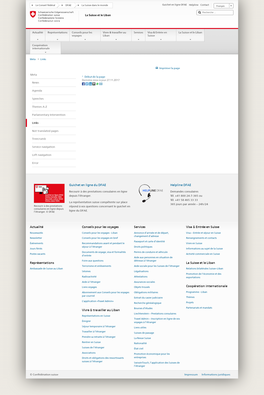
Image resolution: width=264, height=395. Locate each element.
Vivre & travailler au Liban (116, 36)
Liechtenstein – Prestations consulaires (155, 313)
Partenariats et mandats (199, 307)
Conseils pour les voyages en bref (100, 238)
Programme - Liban (196, 292)
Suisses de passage (144, 332)
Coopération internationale (45, 49)
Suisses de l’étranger (93, 347)
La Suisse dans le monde (95, 5)
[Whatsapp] (97, 83)
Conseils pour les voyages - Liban (100, 232)
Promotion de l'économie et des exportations (203, 275)
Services (138, 36)
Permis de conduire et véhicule (151, 252)
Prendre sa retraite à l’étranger (98, 336)
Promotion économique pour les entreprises (152, 356)
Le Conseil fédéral (45, 5)
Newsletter (36, 238)
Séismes (86, 271)
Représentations (57, 36)
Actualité (37, 36)
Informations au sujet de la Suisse (204, 248)
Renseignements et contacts (201, 238)
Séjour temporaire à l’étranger (98, 326)
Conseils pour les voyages (85, 36)
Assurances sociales (144, 282)
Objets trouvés (142, 287)
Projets (190, 302)
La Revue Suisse (142, 338)
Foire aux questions (92, 260)
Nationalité (140, 343)
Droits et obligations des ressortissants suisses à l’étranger (103, 360)
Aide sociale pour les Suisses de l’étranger (156, 266)
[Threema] (94, 83)
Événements (36, 243)
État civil (138, 348)
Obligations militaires (146, 292)
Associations (89, 352)
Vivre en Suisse (194, 243)
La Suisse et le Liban (190, 36)
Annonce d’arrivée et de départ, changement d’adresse (151, 234)
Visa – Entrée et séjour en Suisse (203, 232)
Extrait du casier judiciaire (148, 297)
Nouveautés (36, 232)
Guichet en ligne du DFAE (87, 185)
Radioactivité (89, 276)
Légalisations (141, 271)
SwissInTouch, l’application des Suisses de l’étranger (157, 364)
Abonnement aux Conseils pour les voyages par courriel (105, 294)
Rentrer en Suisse (91, 342)
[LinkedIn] (90, 83)
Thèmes (190, 297)
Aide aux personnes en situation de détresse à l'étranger (153, 259)
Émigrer (86, 321)
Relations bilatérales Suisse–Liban (204, 268)
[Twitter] (87, 83)
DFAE (68, 5)
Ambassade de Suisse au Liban (46, 268)
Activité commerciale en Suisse (203, 254)
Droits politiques (143, 246)
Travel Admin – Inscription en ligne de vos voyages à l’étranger (157, 321)
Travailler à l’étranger (94, 331)
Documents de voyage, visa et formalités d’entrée (104, 254)
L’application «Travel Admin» (98, 301)
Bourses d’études (143, 308)
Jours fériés (36, 248)
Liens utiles (140, 327)
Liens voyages (89, 287)
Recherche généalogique (147, 303)
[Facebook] (83, 83)
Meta (33, 59)
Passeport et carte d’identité (149, 241)
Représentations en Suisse (96, 315)
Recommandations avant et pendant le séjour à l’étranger (103, 245)
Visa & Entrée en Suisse (161, 36)
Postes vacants (37, 254)
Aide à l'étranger (91, 282)
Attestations (140, 276)
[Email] (100, 83)
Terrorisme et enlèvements (96, 266)
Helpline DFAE (180, 185)
